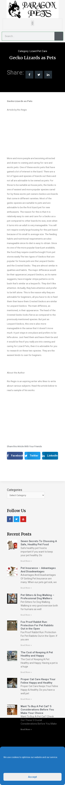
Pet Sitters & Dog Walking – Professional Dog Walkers (37, 597)
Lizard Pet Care (38, 51)
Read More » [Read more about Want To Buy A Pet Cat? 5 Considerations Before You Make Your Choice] (26, 729)
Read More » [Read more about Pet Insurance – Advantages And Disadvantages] (26, 588)
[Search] (58, 36)
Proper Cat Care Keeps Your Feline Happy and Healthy (38, 681)
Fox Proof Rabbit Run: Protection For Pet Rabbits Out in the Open (37, 625)
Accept (32, 776)
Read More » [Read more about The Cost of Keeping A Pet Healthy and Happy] (26, 672)
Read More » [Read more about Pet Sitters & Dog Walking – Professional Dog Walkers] (26, 615)
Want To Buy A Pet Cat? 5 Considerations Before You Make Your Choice (37, 710)
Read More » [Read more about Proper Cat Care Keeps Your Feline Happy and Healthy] (26, 699)
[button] (32, 23)
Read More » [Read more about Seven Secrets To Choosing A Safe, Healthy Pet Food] (26, 561)
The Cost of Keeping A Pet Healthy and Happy (37, 654)
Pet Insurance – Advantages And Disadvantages (38, 569)
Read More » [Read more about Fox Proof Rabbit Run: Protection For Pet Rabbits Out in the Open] (26, 645)
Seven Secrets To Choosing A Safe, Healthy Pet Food (39, 543)
